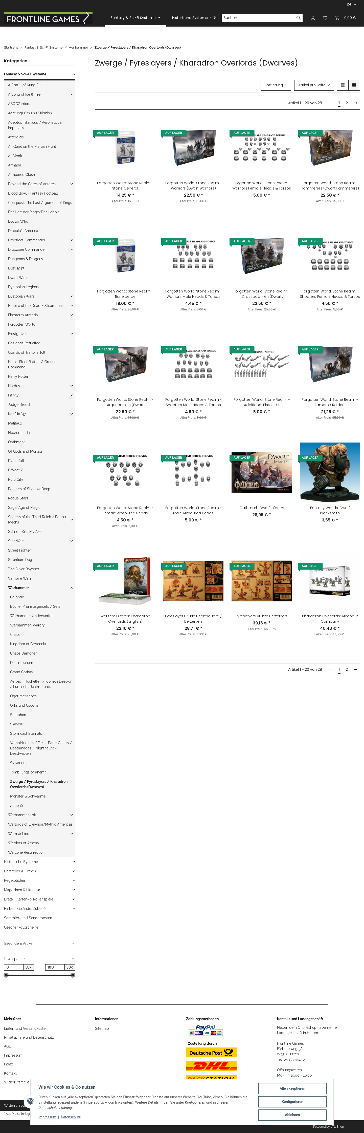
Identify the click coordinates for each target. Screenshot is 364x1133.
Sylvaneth (18, 763)
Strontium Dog (20, 560)
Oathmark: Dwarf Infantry (261, 507)
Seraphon (18, 715)
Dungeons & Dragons (25, 259)
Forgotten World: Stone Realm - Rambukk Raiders (330, 402)
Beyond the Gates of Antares (32, 184)
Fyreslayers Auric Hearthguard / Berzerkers (193, 619)
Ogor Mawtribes (23, 696)
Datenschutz (71, 1117)
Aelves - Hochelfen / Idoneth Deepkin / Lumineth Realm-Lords (41, 684)
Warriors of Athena (23, 843)
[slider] (6, 975)
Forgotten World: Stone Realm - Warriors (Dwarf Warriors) (193, 185)
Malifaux (15, 423)
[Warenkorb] (345, 18)
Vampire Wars (20, 578)
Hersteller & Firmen (20, 871)
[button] (313, 18)
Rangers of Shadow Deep (29, 489)
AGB (7, 1046)
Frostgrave (17, 334)
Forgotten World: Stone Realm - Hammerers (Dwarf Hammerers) (330, 185)
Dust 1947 (16, 268)
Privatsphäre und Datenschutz (29, 1037)
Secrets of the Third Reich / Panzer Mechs (37, 519)
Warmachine (18, 834)
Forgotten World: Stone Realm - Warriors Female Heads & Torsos (261, 185)
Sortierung (274, 85)
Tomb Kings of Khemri (28, 772)
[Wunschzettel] (325, 18)
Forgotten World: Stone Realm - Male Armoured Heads (193, 510)
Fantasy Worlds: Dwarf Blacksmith (330, 510)
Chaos (15, 635)
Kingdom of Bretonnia (28, 644)
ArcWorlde (17, 156)
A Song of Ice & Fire (24, 94)
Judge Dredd (19, 405)
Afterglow (16, 137)
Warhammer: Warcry (27, 625)
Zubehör (17, 806)
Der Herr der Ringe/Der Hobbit (33, 212)
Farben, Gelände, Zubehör (25, 909)
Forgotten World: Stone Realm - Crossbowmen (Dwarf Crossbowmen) (262, 294)
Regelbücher (14, 880)
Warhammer (18, 588)
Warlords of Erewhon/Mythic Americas (40, 824)
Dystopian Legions (23, 287)
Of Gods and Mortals (25, 451)
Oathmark (16, 442)
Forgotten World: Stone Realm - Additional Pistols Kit (262, 402)
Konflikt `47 (17, 414)
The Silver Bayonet (23, 569)
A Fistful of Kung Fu (24, 85)
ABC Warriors (19, 104)
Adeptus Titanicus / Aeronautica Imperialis (35, 125)
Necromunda (19, 433)
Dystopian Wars (21, 296)
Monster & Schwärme (28, 796)
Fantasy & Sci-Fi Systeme (25, 74)
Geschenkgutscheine (21, 927)
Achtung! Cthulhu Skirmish (30, 113)
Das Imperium (21, 663)
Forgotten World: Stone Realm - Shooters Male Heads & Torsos (193, 402)
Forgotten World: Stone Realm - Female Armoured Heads (125, 510)
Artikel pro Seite (312, 85)
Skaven (16, 724)
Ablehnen (292, 1115)
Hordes (14, 386)
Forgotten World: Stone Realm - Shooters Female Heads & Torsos (330, 294)
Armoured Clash (21, 175)
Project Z (15, 470)
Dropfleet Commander (26, 240)
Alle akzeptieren (292, 1089)
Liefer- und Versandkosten (26, 1028)
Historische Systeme (21, 862)
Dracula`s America (23, 231)
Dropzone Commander (27, 249)
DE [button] (349, 4)
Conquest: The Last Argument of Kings (40, 203)
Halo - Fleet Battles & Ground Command (32, 364)
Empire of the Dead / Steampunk (35, 306)
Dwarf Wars (18, 278)
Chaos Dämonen (23, 653)
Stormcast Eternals (26, 733)
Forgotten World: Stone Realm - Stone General (125, 185)
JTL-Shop (337, 1126)
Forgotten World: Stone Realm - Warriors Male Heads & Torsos (193, 294)
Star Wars (16, 541)
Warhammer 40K (22, 815)
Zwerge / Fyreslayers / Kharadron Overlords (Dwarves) (38, 784)
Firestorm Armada (23, 315)
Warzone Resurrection (26, 852)
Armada (14, 165)
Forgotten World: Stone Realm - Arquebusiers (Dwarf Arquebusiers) (125, 402)
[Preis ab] (14, 967)
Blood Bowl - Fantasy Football (33, 193)
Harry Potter (18, 376)
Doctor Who (18, 221)
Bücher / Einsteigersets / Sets (35, 606)
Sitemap (102, 1028)
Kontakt (10, 1073)
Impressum (13, 1055)
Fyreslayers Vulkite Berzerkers (262, 616)
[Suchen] (258, 18)
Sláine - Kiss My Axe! (25, 532)
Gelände (17, 597)
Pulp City (15, 479)
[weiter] (355, 103)
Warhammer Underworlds (31, 616)
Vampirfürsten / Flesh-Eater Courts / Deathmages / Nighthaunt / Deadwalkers (41, 748)
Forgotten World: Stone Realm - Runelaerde (125, 294)
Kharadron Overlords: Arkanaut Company (330, 619)
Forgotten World (21, 324)
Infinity (13, 395)
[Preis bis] (55, 967)
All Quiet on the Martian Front (32, 146)
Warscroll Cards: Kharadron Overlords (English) (125, 619)
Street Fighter (19, 550)
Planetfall (16, 461)
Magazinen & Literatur (22, 890)
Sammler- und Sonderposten (28, 918)
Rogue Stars (18, 498)
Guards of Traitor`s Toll (26, 352)
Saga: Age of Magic (24, 508)
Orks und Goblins (24, 705)
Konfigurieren (292, 1102)
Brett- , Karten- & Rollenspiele (28, 899)
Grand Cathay (21, 672)
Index (8, 1064)
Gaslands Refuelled (24, 343)
